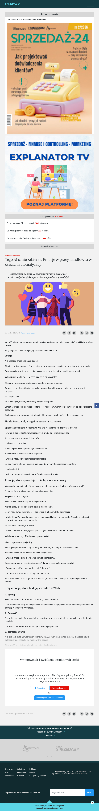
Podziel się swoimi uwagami (49, 732)
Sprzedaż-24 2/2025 (13, 333)
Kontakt (49, 735)
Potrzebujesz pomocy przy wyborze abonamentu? (49, 728)
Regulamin (33, 772)
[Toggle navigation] (90, 3)
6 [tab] (59, 756)
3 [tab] (47, 756)
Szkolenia (21, 769)
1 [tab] (40, 756)
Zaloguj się (40, 688)
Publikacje (21, 772)
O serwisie (9, 769)
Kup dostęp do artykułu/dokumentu (49, 697)
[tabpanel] (31, 748)
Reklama (32, 769)
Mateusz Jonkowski (12, 255)
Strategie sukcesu (28, 333)
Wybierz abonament (59, 688)
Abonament (9, 776)
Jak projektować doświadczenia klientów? (26, 19)
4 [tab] (51, 756)
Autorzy (8, 772)
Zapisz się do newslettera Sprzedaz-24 (22, 792)
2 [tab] (43, 756)
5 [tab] (55, 756)
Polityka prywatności (37, 776)
